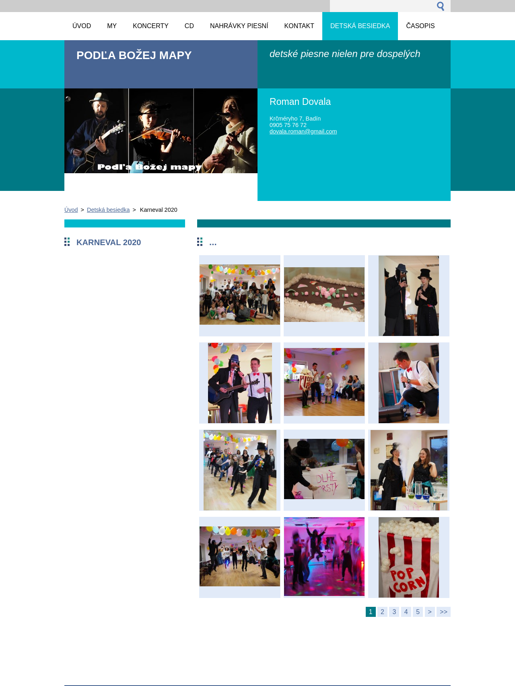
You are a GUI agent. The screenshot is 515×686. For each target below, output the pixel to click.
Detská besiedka (108, 210)
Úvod (71, 210)
